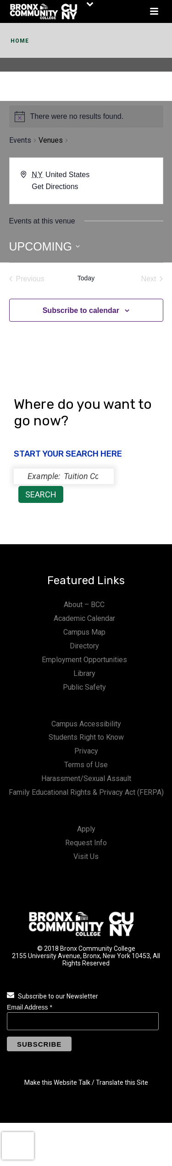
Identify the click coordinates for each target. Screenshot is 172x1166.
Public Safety (84, 687)
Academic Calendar (84, 618)
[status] (64, 476)
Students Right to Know (86, 737)
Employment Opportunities (84, 659)
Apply (86, 829)
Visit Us (86, 856)
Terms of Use (86, 764)
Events (20, 140)
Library (84, 673)
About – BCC (84, 604)
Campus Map (84, 632)
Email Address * (29, 1007)
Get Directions (55, 186)
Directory (84, 646)
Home (20, 41)
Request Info (86, 842)
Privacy (86, 751)
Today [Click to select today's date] (86, 278)
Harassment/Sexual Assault (86, 778)
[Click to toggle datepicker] (44, 247)
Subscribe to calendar (81, 310)
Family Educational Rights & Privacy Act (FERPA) (86, 792)
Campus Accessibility (86, 724)
